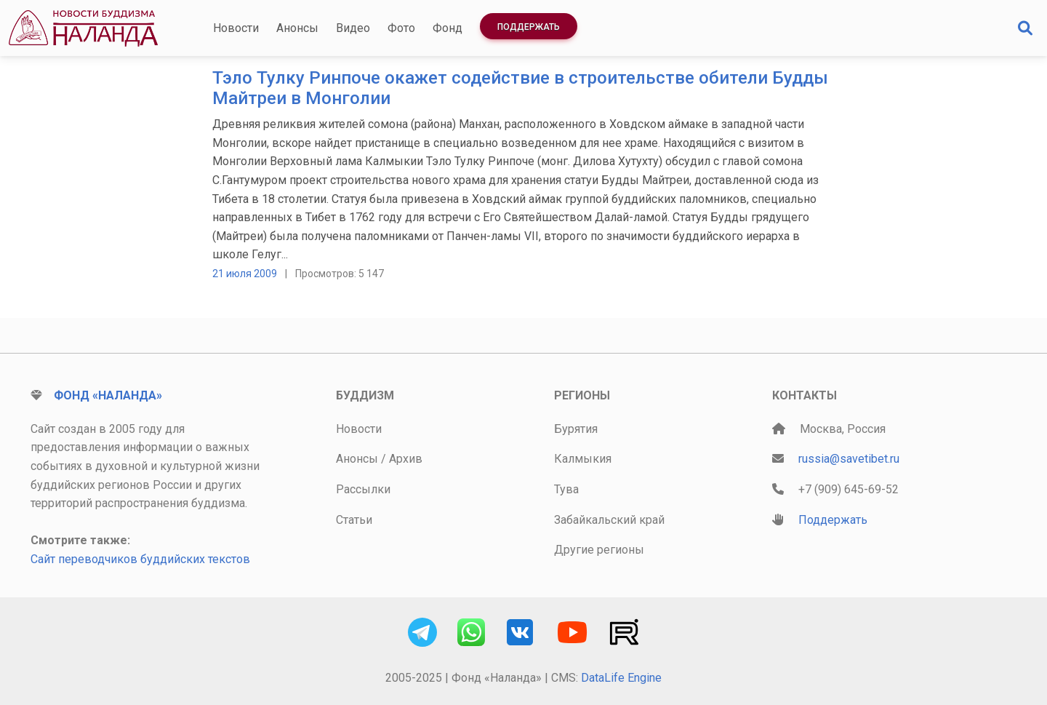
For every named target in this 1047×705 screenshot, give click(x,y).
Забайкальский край (609, 520)
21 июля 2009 (244, 273)
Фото (401, 28)
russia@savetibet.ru (848, 459)
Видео (353, 28)
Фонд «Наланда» (108, 395)
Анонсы (297, 28)
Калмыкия (582, 459)
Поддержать (528, 27)
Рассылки (363, 489)
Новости (236, 28)
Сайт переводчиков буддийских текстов (140, 559)
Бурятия (576, 429)
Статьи (354, 520)
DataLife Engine (621, 678)
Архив (405, 459)
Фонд (447, 28)
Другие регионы (599, 550)
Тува (566, 489)
